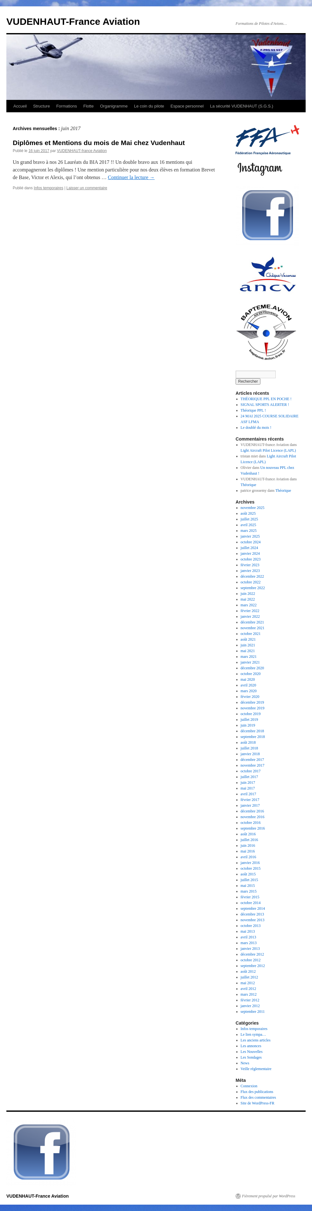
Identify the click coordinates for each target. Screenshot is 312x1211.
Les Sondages (251, 1057)
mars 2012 (249, 994)
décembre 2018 (252, 731)
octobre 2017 (251, 771)
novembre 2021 (253, 628)
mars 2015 (249, 891)
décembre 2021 (252, 622)
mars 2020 (249, 691)
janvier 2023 (250, 570)
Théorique (248, 485)
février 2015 (250, 897)
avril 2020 (248, 685)
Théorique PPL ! (253, 410)
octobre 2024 (251, 542)
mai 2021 (248, 651)
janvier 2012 (250, 1006)
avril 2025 (248, 525)
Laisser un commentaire (87, 188)
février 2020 (250, 696)
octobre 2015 (251, 868)
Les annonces (251, 1046)
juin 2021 (248, 645)
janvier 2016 (250, 862)
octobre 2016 (251, 822)
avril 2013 (248, 937)
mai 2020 (248, 679)
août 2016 (248, 834)
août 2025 (248, 513)
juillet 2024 (249, 548)
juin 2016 (248, 845)
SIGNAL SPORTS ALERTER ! (265, 404)
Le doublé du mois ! (256, 427)
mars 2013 (249, 943)
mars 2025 (249, 530)
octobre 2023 (251, 559)
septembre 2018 (253, 736)
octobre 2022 (251, 582)
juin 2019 (248, 725)
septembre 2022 (253, 588)
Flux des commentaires (258, 1097)
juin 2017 (248, 782)
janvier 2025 (250, 536)
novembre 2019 (253, 708)
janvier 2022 (250, 616)
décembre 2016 (252, 811)
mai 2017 (248, 788)
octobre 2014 (251, 903)
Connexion (249, 1086)
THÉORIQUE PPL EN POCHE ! (266, 399)
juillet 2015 (249, 880)
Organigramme (114, 106)
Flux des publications (257, 1091)
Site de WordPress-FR (257, 1103)
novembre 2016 (253, 817)
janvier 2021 (250, 662)
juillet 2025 (249, 519)
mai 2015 (248, 885)
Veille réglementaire (256, 1069)
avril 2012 (248, 988)
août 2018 (248, 742)
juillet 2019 (249, 719)
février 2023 (250, 565)
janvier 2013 (250, 948)
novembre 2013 (253, 920)
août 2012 (248, 971)
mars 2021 (249, 656)
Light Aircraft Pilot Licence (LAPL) (268, 450)
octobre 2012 (251, 960)
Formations (66, 106)
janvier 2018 (250, 754)
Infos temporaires (48, 188)
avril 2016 (248, 857)
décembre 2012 (252, 954)
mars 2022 (249, 605)
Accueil (20, 106)
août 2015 (248, 874)
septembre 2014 (253, 908)
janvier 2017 (250, 805)
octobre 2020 (251, 674)
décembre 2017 (252, 759)
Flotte (88, 106)
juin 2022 (248, 593)
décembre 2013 (252, 914)
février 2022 (250, 611)
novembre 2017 (253, 765)
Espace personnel (187, 106)
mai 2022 (248, 599)
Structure (41, 106)
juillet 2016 (249, 840)
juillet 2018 (249, 748)
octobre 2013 (251, 925)
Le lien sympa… (253, 1034)
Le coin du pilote (149, 106)
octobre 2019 (251, 714)
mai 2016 (248, 851)
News (245, 1063)
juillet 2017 (249, 777)
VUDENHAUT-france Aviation (82, 151)
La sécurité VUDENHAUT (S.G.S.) (241, 106)
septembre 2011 (253, 1011)
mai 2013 (248, 931)
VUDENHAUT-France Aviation (73, 21)
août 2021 (248, 639)
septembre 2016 (253, 828)
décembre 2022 (252, 576)
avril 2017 (248, 794)
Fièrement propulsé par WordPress (268, 1196)
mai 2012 (248, 983)
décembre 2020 (252, 668)
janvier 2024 (250, 553)
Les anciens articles (256, 1040)
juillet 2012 (249, 977)
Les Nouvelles (252, 1051)
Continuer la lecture (131, 177)
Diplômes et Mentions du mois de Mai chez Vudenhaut (99, 142)
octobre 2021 (251, 633)
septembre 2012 (253, 966)
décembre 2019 (252, 702)
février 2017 (250, 799)
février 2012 (250, 1000)
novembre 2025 (253, 507)
